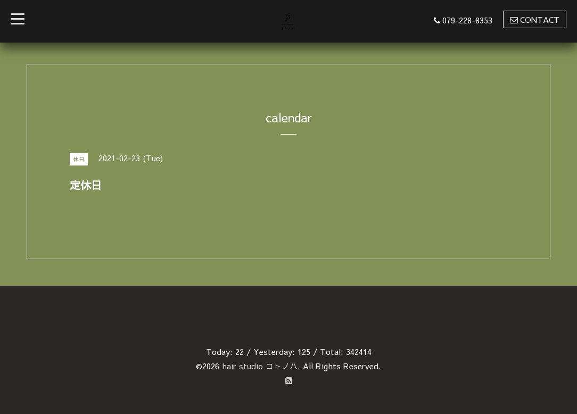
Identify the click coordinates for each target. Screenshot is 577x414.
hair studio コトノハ (260, 365)
